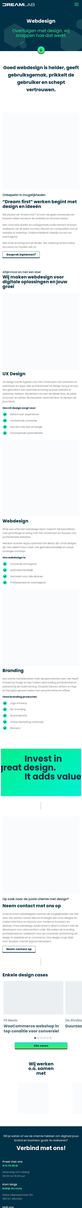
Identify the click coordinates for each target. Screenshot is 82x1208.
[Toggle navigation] (76, 4)
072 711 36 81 (10, 1166)
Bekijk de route (12, 1188)
